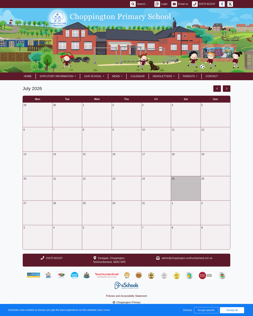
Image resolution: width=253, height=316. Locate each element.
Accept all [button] (232, 310)
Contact (212, 76)
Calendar (138, 76)
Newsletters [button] (163, 76)
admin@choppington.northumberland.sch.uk (187, 258)
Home (28, 76)
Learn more (103, 310)
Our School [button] (93, 76)
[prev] (217, 88)
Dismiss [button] (187, 310)
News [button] (116, 76)
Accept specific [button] (206, 310)
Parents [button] (189, 76)
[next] (226, 88)
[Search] (144, 4)
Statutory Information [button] (57, 76)
